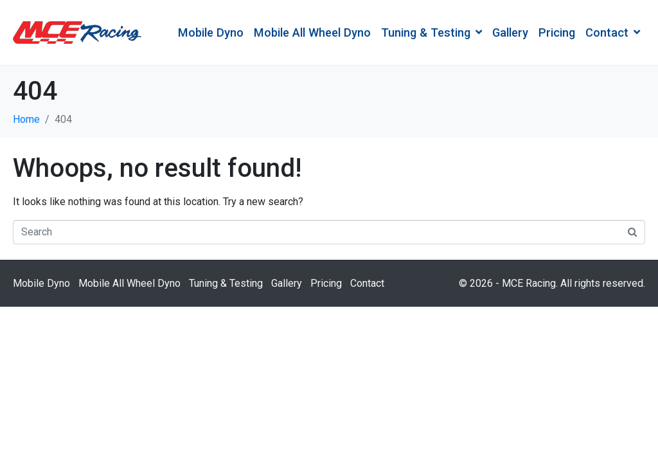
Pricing (556, 32)
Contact (612, 32)
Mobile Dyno (211, 32)
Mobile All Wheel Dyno (312, 32)
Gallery (510, 32)
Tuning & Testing (431, 32)
